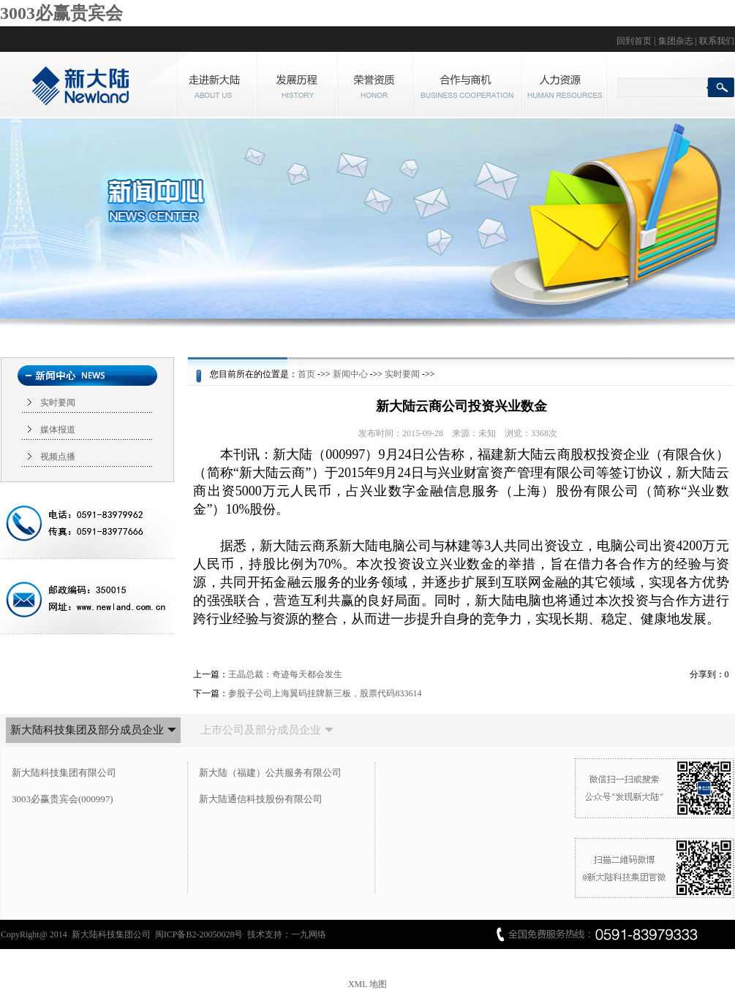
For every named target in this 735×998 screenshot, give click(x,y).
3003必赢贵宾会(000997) (62, 798)
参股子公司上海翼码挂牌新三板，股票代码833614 (324, 693)
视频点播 (57, 457)
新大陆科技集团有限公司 (64, 772)
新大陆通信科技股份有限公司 (261, 798)
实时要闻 (57, 402)
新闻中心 (350, 374)
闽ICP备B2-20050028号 (199, 934)
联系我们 (716, 41)
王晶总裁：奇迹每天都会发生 (285, 674)
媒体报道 (57, 429)
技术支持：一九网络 (286, 934)
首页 (306, 374)
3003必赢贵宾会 (61, 13)
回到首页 (634, 41)
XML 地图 (367, 984)
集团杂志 (675, 41)
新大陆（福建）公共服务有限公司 (270, 772)
